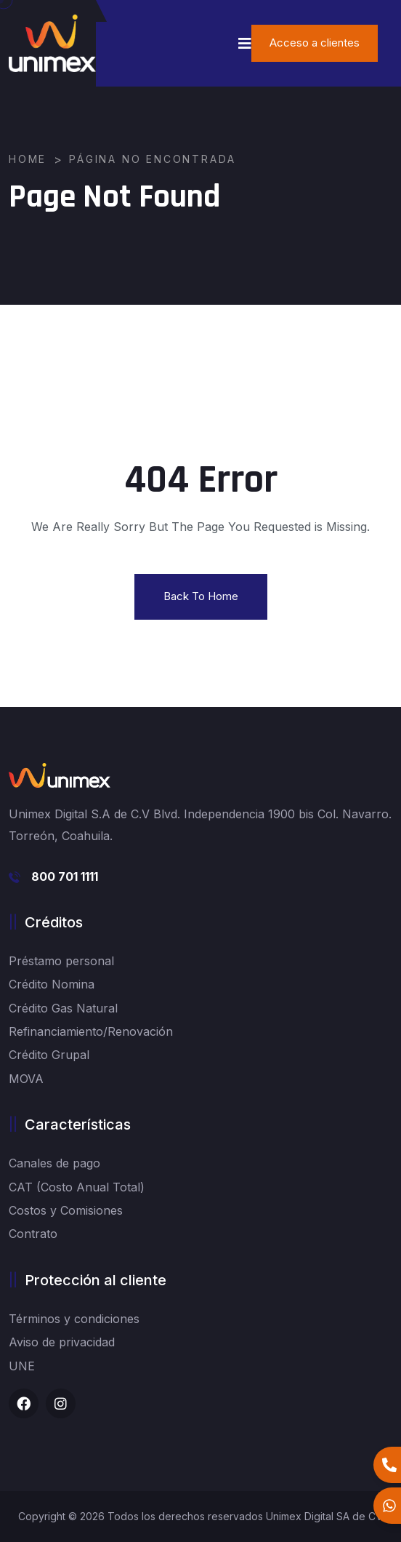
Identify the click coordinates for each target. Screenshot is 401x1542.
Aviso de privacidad (62, 1342)
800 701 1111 (64, 876)
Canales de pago (54, 1163)
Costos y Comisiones (66, 1210)
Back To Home (200, 596)
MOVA (26, 1078)
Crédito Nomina (51, 984)
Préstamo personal (61, 961)
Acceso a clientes (315, 42)
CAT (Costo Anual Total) (77, 1187)
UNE (22, 1366)
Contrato (33, 1233)
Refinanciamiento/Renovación (91, 1031)
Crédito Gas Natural (63, 1008)
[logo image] (52, 43)
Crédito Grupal (49, 1054)
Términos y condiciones (74, 1318)
